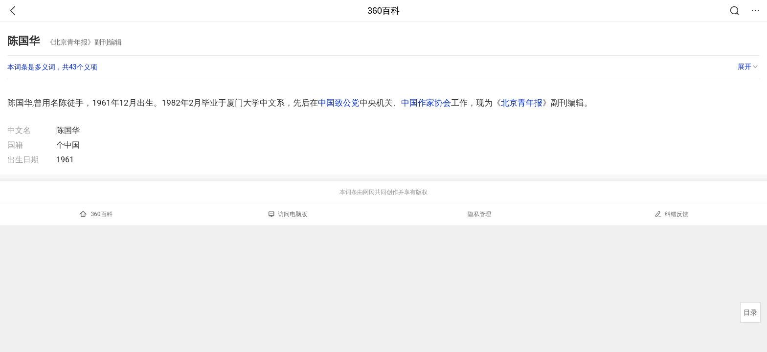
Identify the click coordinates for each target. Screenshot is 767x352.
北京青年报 (521, 103)
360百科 (383, 11)
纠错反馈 (671, 214)
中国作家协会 (426, 103)
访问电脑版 (288, 214)
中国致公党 (339, 103)
